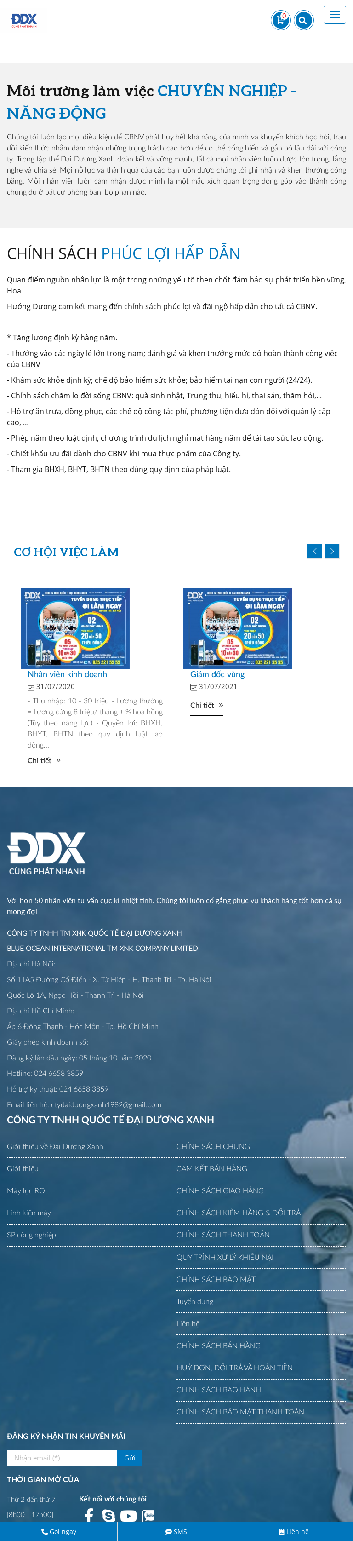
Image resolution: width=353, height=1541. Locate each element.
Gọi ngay (63, 1531)
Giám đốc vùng (217, 675)
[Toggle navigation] (335, 15)
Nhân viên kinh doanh (67, 675)
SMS (180, 1531)
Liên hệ (297, 1531)
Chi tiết (39, 761)
